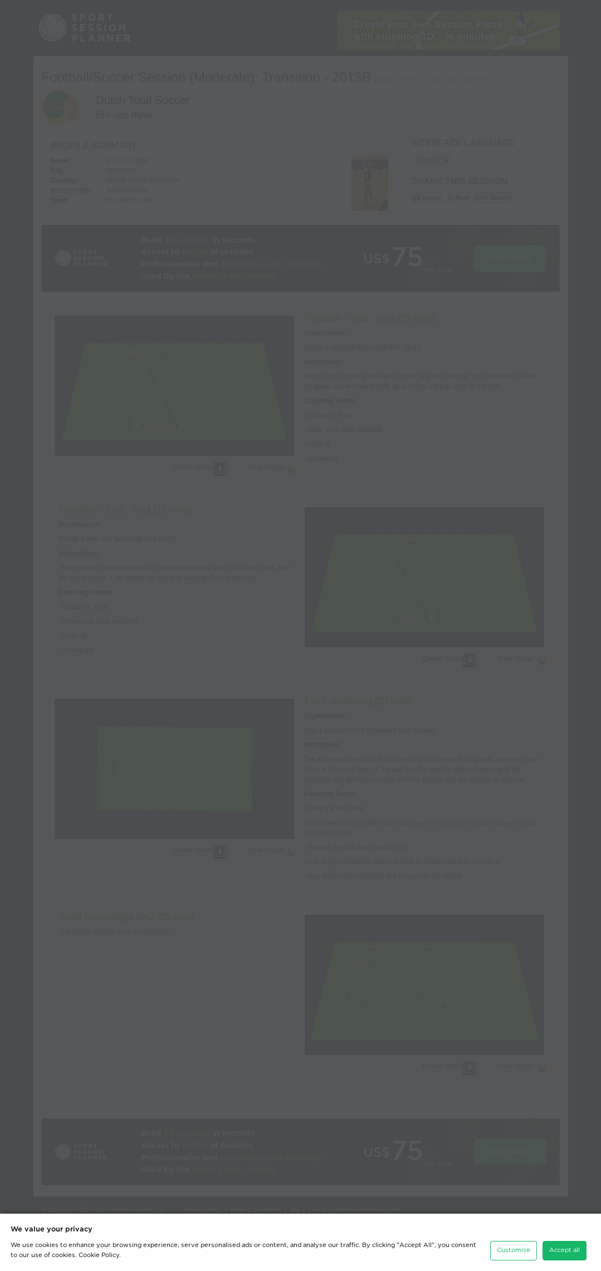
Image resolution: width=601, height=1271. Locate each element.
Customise (513, 1250)
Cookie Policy (99, 1255)
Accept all (564, 1250)
